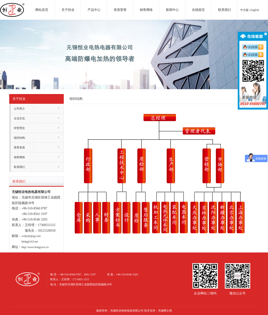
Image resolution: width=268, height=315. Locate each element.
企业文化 (19, 118)
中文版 (244, 10)
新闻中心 (172, 10)
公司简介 (19, 108)
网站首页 (41, 10)
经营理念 (19, 128)
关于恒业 (67, 10)
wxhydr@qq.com (31, 236)
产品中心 (94, 10)
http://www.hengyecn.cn (35, 247)
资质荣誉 (120, 10)
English (254, 10)
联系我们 (224, 10)
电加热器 (12, 5)
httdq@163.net (29, 241)
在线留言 (198, 10)
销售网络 (146, 10)
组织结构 (19, 137)
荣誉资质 (19, 147)
